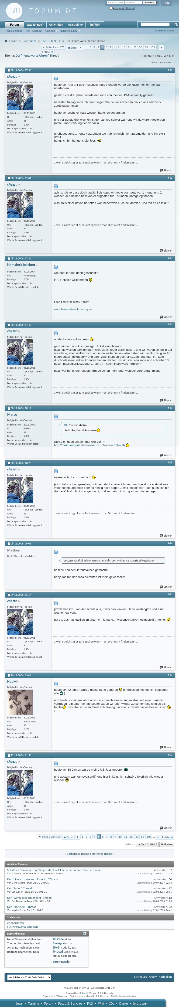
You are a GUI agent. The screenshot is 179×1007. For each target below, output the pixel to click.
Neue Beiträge (14, 30)
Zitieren (166, 170)
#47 (170, 543)
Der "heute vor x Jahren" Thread (37, 56)
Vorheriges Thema (78, 853)
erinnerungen (15, 923)
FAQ (90, 1003)
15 (134, 47)
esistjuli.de (75, 24)
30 (140, 47)
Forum (14, 24)
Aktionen (50, 30)
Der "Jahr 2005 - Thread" (22, 906)
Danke (123, 1003)
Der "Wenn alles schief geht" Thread (29, 897)
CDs (111, 1003)
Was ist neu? (35, 24)
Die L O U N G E (51, 41)
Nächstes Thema (102, 853)
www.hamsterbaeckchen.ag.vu (73, 309)
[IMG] (56, 947)
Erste (71, 47)
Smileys (57, 943)
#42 (170, 177)
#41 (170, 69)
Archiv (153, 976)
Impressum (140, 1003)
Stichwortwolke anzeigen (22, 926)
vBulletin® (83, 993)
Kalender (37, 30)
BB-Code (58, 939)
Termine (33, 1003)
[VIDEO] (58, 951)
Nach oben (166, 844)
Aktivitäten (56, 24)
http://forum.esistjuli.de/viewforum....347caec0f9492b (89, 445)
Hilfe (167, 3)
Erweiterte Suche (164, 30)
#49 (170, 675)
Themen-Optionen (159, 62)
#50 (170, 754)
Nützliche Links (68, 30)
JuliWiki (95, 24)
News (19, 1003)
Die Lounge (29, 41)
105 (152, 47)
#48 (170, 594)
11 (129, 47)
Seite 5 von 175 (55, 47)
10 (123, 47)
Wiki (101, 1003)
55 (146, 47)
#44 (170, 324)
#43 (170, 258)
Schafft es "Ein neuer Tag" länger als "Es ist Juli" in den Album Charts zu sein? (54, 870)
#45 (170, 407)
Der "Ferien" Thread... (20, 888)
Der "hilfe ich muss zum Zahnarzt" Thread (32, 879)
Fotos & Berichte (70, 1003)
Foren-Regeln (61, 961)
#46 (170, 462)
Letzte (47, 52)
